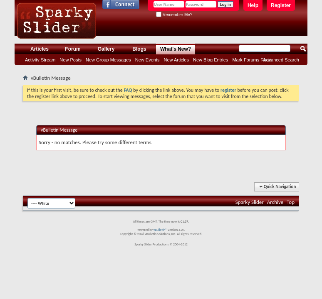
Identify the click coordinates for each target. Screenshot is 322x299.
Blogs (139, 49)
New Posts (70, 59)
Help (253, 5)
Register (281, 5)
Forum (72, 49)
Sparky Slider (249, 202)
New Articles (176, 59)
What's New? (175, 49)
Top (291, 202)
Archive (275, 202)
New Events (147, 59)
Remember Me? (174, 14)
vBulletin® (160, 230)
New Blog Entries (210, 59)
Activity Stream (40, 59)
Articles (39, 49)
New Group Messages (108, 59)
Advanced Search (281, 59)
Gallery (106, 49)
